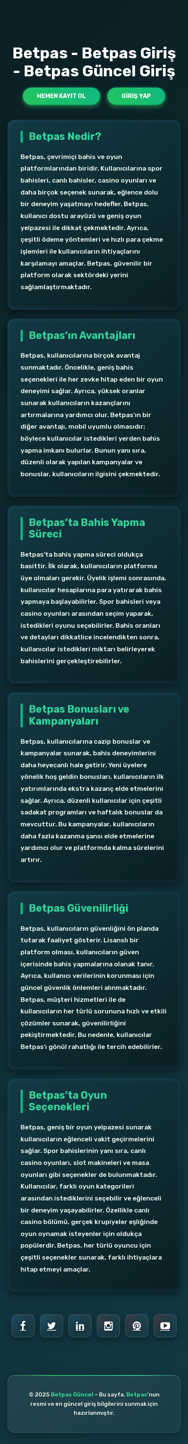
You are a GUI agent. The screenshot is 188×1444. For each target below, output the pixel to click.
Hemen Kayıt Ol (61, 96)
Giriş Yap (136, 96)
